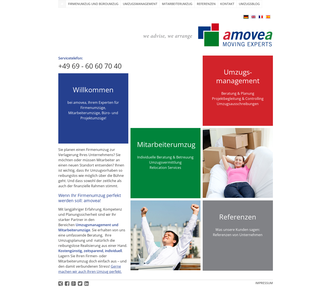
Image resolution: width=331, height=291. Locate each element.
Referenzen (206, 4)
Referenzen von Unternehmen (238, 234)
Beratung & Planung (237, 93)
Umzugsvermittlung (165, 162)
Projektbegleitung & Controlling (238, 98)
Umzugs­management (140, 4)
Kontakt (227, 4)
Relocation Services (165, 167)
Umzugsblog (249, 4)
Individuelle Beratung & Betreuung (165, 157)
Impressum (264, 283)
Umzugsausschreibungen (238, 103)
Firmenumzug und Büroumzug (93, 4)
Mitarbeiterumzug (177, 4)
